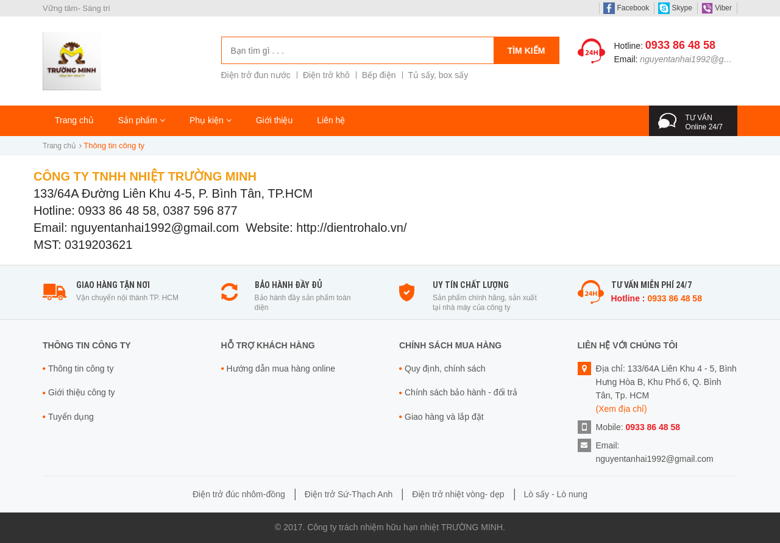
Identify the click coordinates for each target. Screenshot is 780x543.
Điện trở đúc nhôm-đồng (239, 494)
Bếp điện (379, 75)
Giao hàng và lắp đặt (444, 417)
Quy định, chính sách (445, 368)
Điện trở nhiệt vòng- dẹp (458, 494)
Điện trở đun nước (256, 75)
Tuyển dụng (71, 417)
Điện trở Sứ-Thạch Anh (349, 494)
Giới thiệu (274, 120)
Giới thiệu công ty (81, 392)
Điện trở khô (326, 75)
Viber (716, 8)
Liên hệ (331, 120)
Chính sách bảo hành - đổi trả (461, 392)
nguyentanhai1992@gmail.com (698, 59)
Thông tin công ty (80, 368)
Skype (675, 8)
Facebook (626, 8)
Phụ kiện (211, 120)
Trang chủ (74, 120)
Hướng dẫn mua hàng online (281, 368)
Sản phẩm (141, 120)
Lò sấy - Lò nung (556, 494)
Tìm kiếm (526, 51)
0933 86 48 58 (680, 45)
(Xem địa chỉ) (621, 409)
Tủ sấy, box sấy (438, 75)
